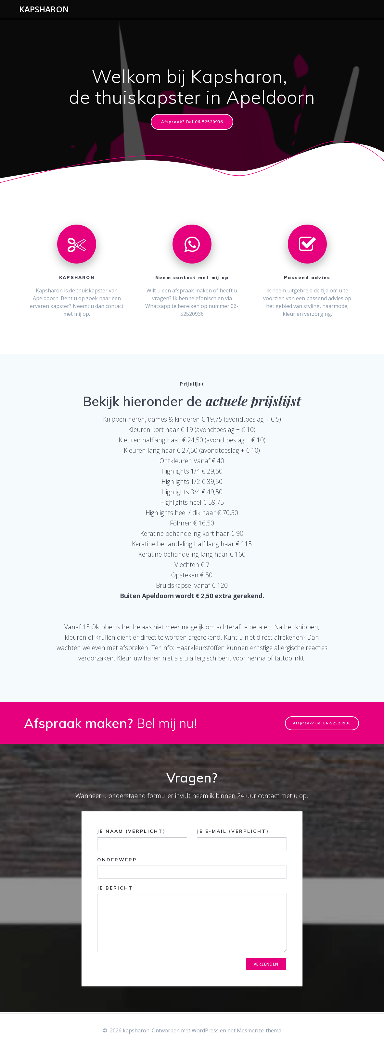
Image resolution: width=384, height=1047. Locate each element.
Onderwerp (192, 868)
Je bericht (192, 919)
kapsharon (44, 9)
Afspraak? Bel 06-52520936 (191, 122)
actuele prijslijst (253, 401)
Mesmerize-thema (259, 1030)
